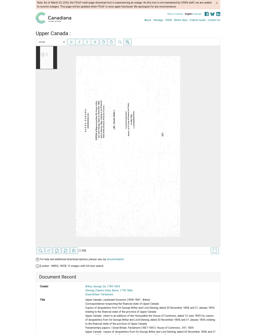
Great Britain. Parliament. (99, 294)
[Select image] (52, 42)
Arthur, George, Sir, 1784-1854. (102, 286)
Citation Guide (198, 20)
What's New (181, 20)
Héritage (158, 20)
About (147, 20)
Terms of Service (175, 14)
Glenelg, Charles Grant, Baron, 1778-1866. (109, 290)
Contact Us (214, 20)
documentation (115, 259)
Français (197, 14)
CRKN (168, 20)
